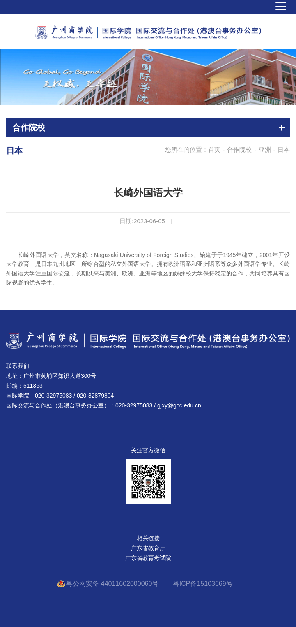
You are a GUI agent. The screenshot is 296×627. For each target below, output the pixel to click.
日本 (284, 149)
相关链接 (148, 538)
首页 (214, 149)
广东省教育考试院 (148, 558)
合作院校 (239, 149)
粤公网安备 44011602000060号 (113, 583)
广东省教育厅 (148, 548)
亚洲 (265, 149)
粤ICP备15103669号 (203, 583)
